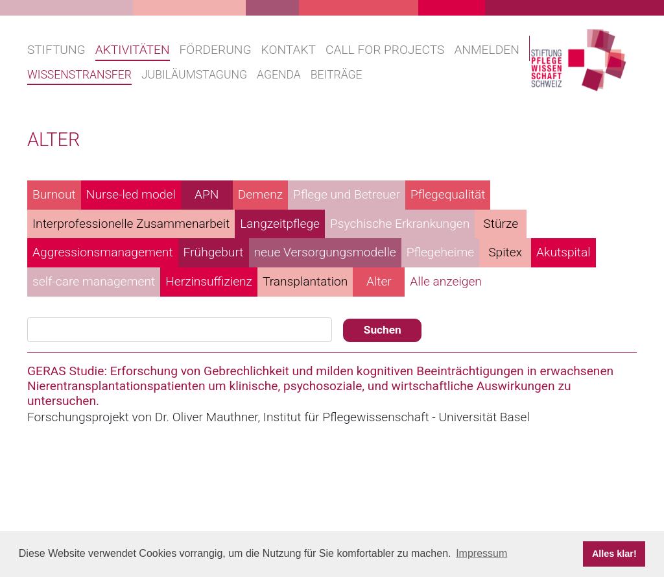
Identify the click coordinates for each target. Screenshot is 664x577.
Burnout (54, 194)
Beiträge (336, 74)
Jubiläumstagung (194, 74)
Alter (379, 281)
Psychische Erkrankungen (399, 223)
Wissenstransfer (79, 74)
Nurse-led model (131, 194)
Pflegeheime (440, 252)
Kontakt (288, 49)
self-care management (93, 281)
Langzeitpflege (280, 223)
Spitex (505, 252)
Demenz (260, 194)
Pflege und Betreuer (346, 194)
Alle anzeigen (446, 281)
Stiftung (56, 49)
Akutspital (563, 252)
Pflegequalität (448, 194)
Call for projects (385, 49)
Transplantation (305, 281)
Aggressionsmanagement (102, 252)
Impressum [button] (481, 553)
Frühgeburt (214, 252)
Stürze (500, 223)
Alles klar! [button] (614, 553)
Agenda (279, 74)
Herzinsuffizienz (208, 281)
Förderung (216, 49)
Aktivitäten (132, 49)
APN (207, 194)
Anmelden (486, 49)
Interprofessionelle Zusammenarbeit (131, 223)
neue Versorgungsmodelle (325, 252)
